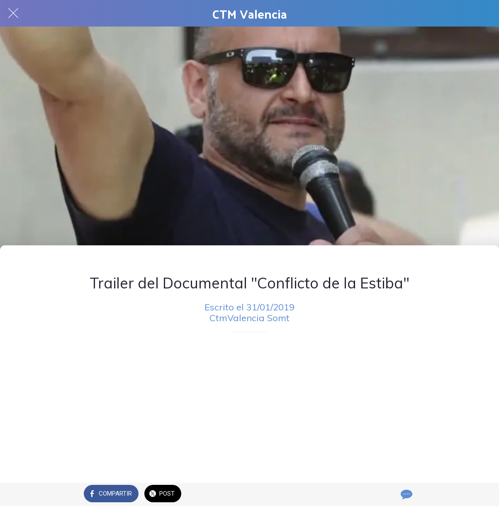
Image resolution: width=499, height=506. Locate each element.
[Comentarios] (406, 494)
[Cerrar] (13, 13)
